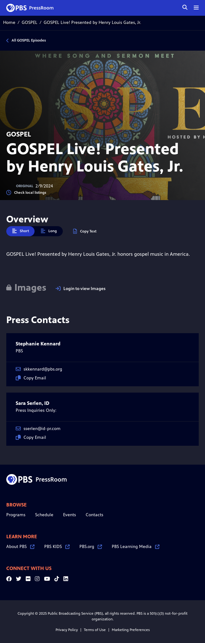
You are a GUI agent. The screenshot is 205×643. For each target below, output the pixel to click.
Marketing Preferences (131, 630)
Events (69, 514)
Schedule (44, 514)
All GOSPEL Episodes (29, 40)
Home (9, 22)
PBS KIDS (57, 546)
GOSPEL (29, 22)
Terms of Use (95, 630)
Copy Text (84, 231)
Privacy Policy (67, 630)
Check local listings (26, 192)
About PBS (20, 546)
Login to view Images (80, 288)
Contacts (94, 514)
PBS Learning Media (135, 546)
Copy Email (31, 378)
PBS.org (90, 546)
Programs (15, 514)
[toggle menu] (196, 7)
